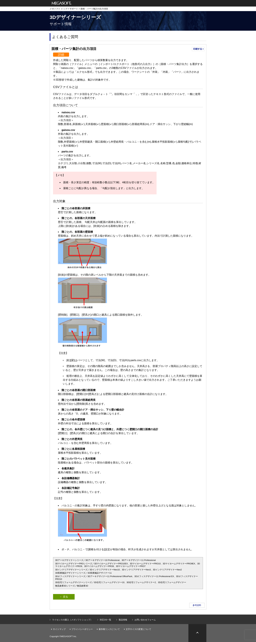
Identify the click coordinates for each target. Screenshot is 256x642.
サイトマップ (59, 629)
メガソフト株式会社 (61, 3)
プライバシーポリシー (82, 629)
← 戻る (64, 596)
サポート (74, 9)
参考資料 (197, 605)
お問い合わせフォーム (145, 620)
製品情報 (123, 620)
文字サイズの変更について (138, 629)
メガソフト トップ (58, 9)
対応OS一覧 (105, 620)
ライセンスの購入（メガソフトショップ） (72, 620)
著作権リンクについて (109, 629)
